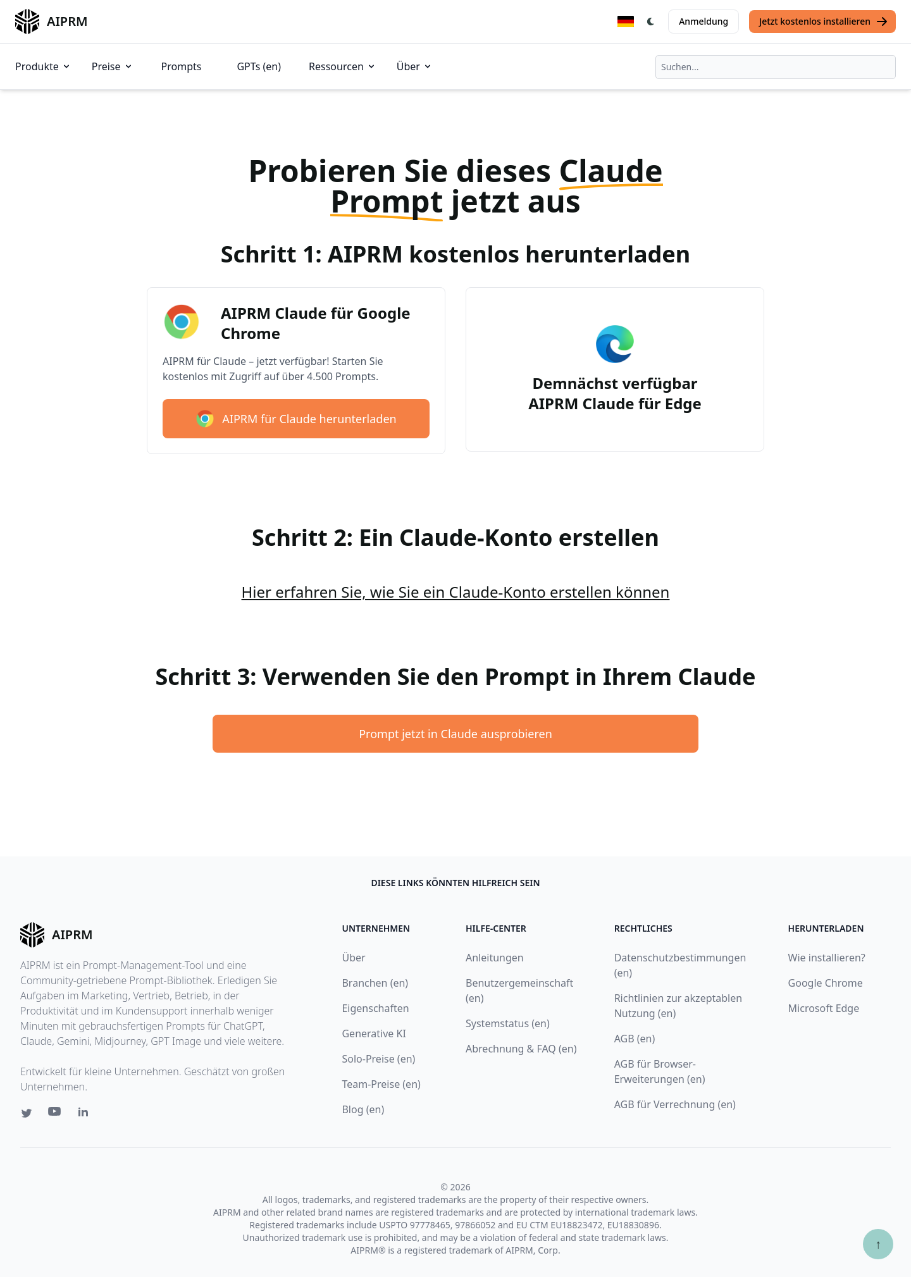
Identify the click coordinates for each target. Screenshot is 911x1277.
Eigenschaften (375, 1008)
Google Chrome (825, 983)
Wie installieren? (826, 958)
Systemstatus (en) (508, 1023)
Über (415, 66)
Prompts (181, 66)
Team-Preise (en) (381, 1084)
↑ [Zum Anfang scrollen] (878, 1243)
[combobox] (775, 67)
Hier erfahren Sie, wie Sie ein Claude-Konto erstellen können (456, 591)
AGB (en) (634, 1039)
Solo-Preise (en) (378, 1059)
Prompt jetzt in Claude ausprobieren (455, 733)
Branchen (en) (375, 983)
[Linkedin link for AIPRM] (86, 1114)
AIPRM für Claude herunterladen (295, 418)
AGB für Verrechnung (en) (675, 1104)
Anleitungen (495, 958)
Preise (112, 66)
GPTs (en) (259, 66)
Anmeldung (703, 21)
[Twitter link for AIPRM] (26, 1113)
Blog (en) (363, 1109)
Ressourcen (342, 66)
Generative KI (374, 1033)
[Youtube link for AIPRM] (55, 1114)
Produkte (43, 66)
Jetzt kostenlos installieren (823, 21)
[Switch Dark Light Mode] (651, 21)
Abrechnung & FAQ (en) (521, 1049)
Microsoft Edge (824, 1008)
